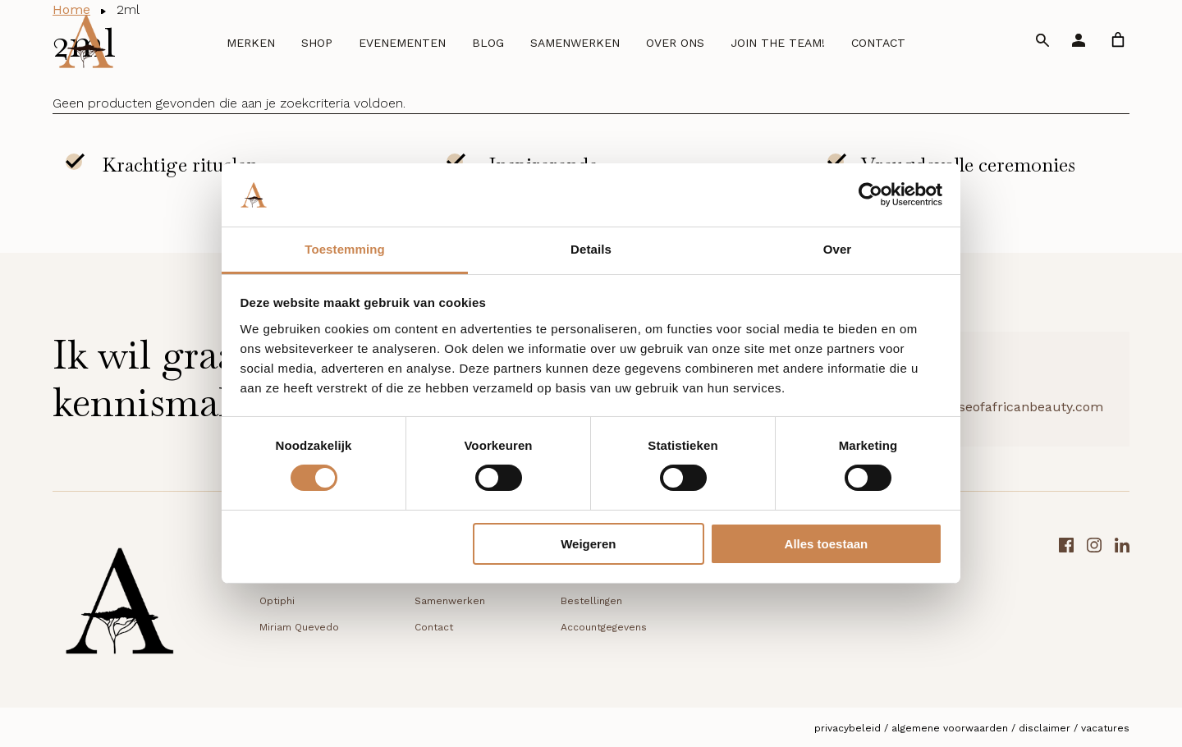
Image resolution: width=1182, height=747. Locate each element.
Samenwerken (575, 42)
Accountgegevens (604, 627)
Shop (316, 42)
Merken (251, 42)
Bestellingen (591, 601)
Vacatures (1105, 728)
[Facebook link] (1066, 606)
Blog (488, 42)
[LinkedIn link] (1122, 606)
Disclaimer (1044, 728)
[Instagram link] (1094, 606)
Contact (878, 42)
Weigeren (588, 544)
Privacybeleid (847, 728)
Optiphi (277, 601)
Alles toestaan (826, 544)
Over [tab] (837, 249)
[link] (1117, 40)
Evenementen (402, 42)
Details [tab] (591, 249)
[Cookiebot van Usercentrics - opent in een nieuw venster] (870, 194)
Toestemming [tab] (345, 249)
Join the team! (778, 42)
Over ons (675, 42)
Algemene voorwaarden (949, 728)
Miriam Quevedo (299, 627)
